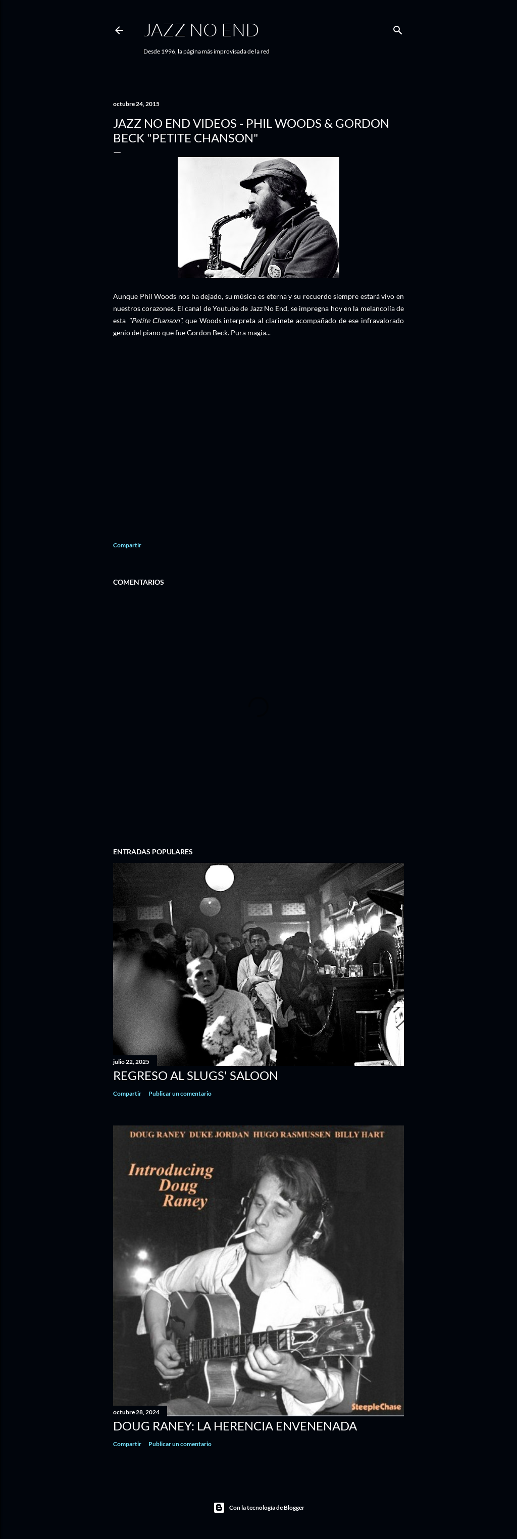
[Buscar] (398, 28)
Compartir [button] (127, 545)
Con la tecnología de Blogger (258, 1508)
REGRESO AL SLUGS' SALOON (195, 1075)
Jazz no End (201, 29)
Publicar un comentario (180, 1093)
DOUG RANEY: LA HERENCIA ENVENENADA (235, 1425)
